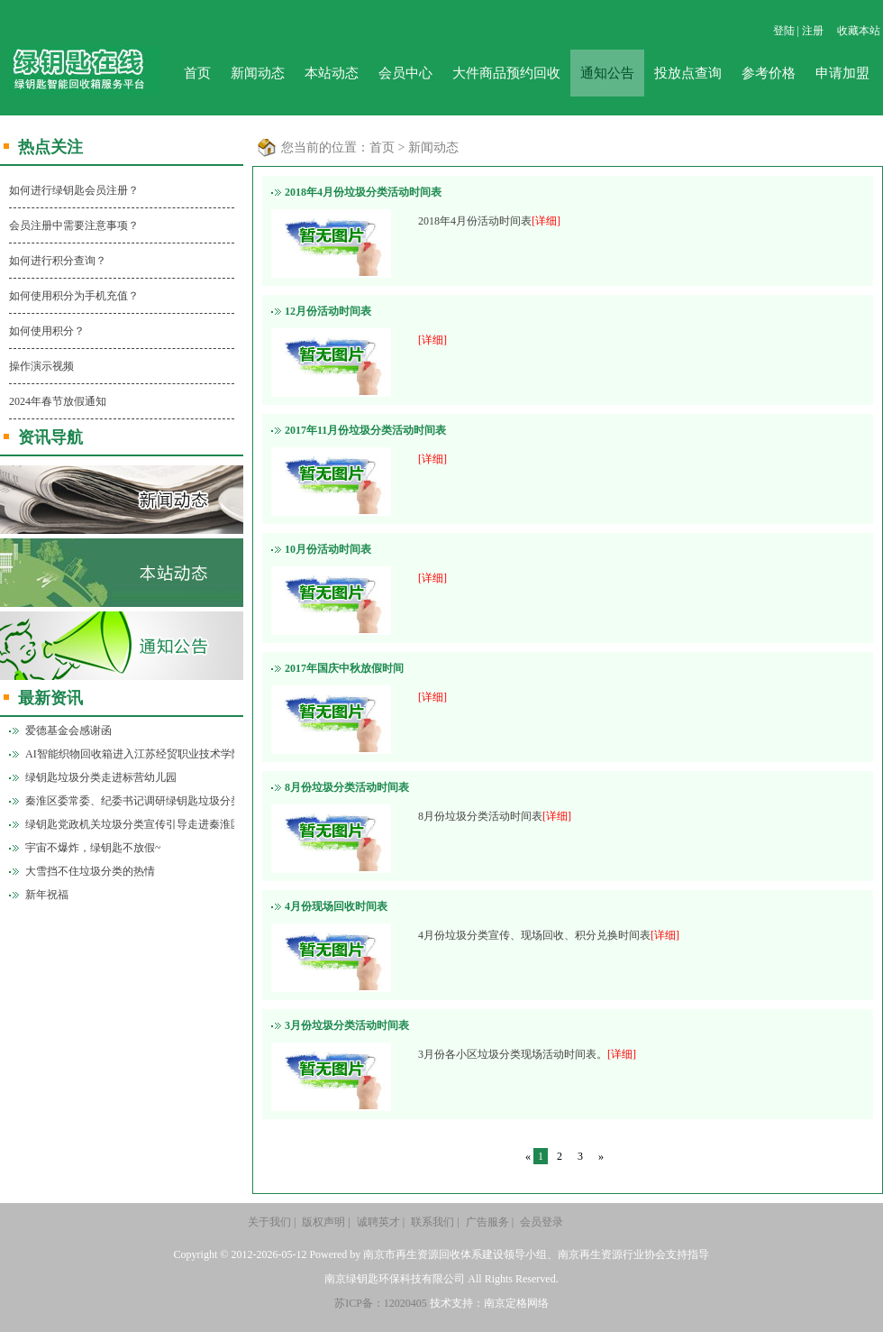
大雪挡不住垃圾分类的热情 (90, 871)
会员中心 (405, 73)
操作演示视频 (41, 366)
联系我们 (432, 1222)
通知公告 (607, 73)
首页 (197, 73)
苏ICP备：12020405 (380, 1303)
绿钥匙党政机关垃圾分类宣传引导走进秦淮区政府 (129, 824)
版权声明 (323, 1222)
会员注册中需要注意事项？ (74, 225)
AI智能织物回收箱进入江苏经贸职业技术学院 (129, 754)
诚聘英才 (378, 1222)
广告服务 (487, 1222)
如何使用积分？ (47, 331)
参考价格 (769, 73)
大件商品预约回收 (506, 73)
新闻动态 (258, 73)
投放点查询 (688, 73)
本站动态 (332, 73)
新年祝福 (46, 894)
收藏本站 (858, 30)
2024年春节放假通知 (57, 401)
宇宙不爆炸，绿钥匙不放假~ (93, 847)
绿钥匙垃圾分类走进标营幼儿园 (101, 777)
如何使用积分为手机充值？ (74, 295)
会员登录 (541, 1222)
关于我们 (269, 1222)
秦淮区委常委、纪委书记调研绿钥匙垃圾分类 (129, 801)
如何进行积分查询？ (57, 260)
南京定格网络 (516, 1303)
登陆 (784, 30)
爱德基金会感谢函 (68, 730)
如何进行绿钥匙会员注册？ (74, 190)
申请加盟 (842, 73)
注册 (813, 30)
